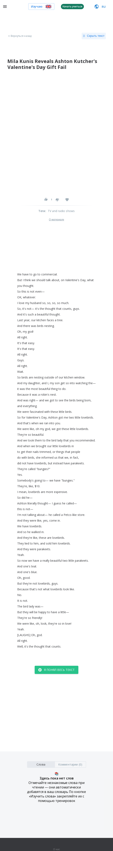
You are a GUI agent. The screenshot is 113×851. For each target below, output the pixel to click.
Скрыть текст (93, 36)
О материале (56, 219)
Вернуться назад (19, 36)
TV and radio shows (61, 211)
